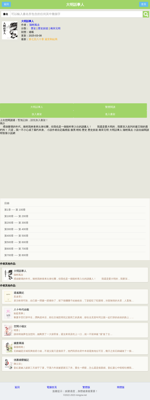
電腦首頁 (52, 387)
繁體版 (86, 387)
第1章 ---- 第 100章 (15, 209)
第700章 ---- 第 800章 (16, 255)
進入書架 (110, 114)
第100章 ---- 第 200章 (16, 216)
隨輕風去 (34, 24)
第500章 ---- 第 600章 (16, 242)
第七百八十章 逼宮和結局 (43, 39)
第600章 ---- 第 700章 (16, 248)
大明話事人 (27, 21)
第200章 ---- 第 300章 (16, 222)
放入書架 (37, 114)
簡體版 (120, 387)
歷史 (33, 28)
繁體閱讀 (110, 106)
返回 (6, 4)
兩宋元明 (55, 28)
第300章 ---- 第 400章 (16, 229)
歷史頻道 (43, 28)
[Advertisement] (75, 71)
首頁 (143, 4)
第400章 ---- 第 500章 (16, 235)
